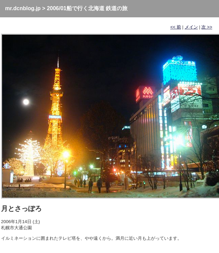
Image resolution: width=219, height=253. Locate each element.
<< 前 (175, 27)
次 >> (206, 27)
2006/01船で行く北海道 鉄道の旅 (87, 8)
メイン (191, 27)
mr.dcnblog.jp (23, 8)
